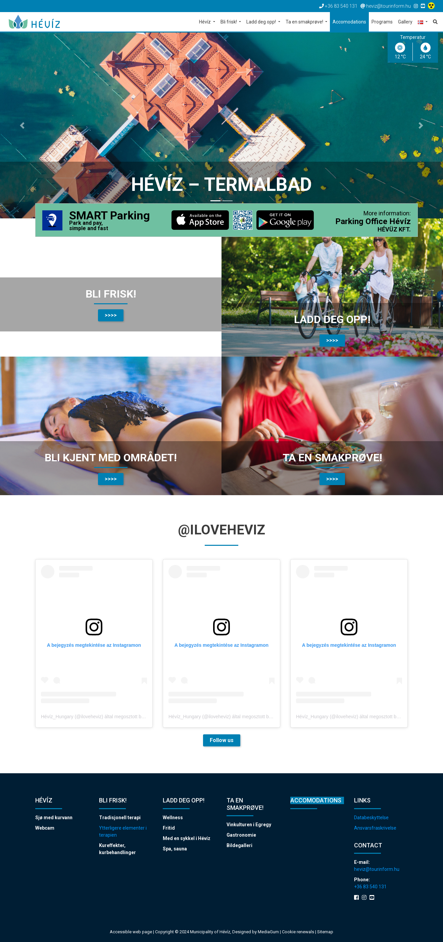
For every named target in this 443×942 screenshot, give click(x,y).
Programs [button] (382, 21)
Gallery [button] (405, 21)
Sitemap (325, 931)
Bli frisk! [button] (229, 21)
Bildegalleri (239, 845)
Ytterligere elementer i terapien (123, 831)
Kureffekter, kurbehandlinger (117, 849)
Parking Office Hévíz (373, 221)
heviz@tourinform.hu (376, 869)
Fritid (169, 828)
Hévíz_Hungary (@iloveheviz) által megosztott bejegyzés (100, 716)
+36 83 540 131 (370, 886)
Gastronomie (241, 835)
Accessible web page (131, 931)
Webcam (44, 828)
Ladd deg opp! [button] (261, 21)
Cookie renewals (298, 931)
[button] (422, 22)
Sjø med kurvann (53, 817)
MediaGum (268, 931)
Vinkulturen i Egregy (249, 824)
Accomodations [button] (349, 21)
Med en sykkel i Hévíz (186, 838)
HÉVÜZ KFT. (394, 229)
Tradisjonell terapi (120, 817)
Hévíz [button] (205, 21)
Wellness (173, 817)
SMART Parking (109, 220)
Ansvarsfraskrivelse (375, 828)
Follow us (222, 740)
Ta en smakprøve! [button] (305, 21)
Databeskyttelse (371, 817)
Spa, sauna (175, 848)
